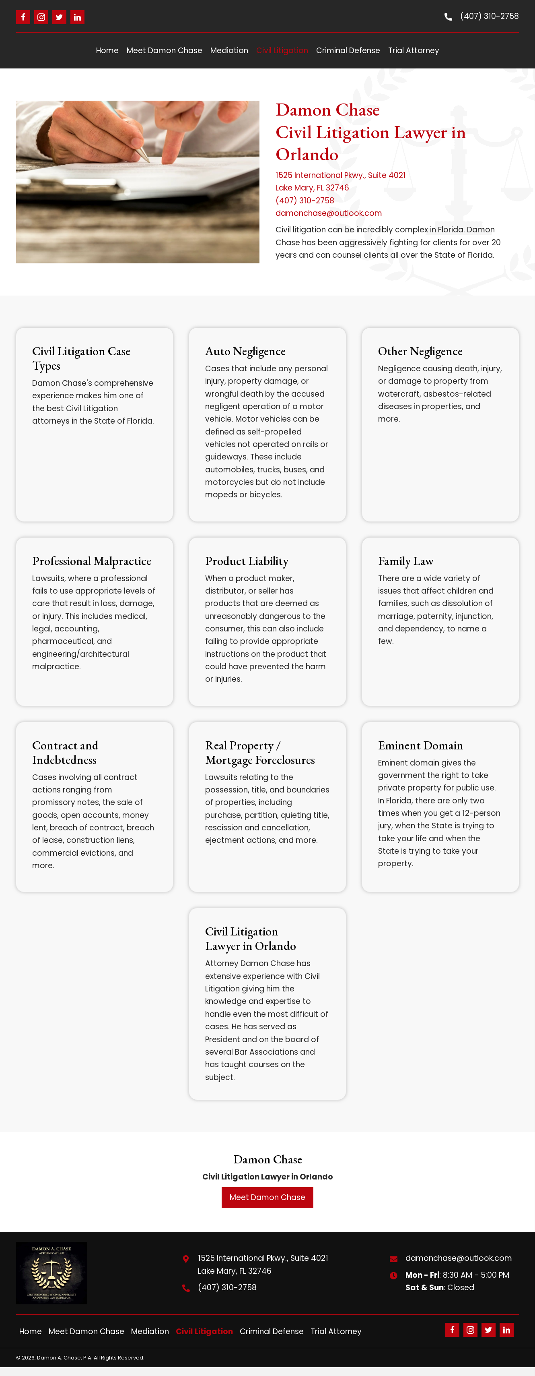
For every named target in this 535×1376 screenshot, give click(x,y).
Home (30, 1331)
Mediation (150, 1331)
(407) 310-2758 (489, 16)
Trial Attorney (336, 1331)
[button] (23, 17)
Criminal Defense (272, 1331)
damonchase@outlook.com (329, 213)
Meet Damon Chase (86, 1331)
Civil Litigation (204, 1331)
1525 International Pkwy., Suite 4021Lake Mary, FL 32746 (263, 1264)
